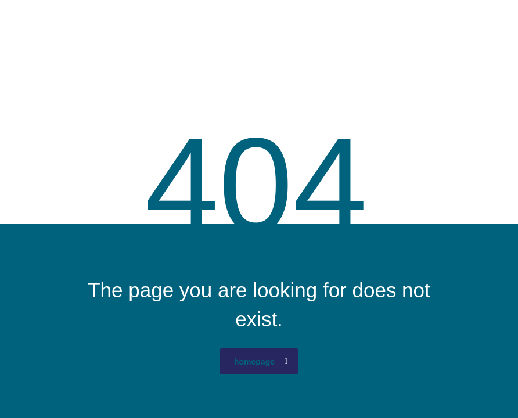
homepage (260, 361)
